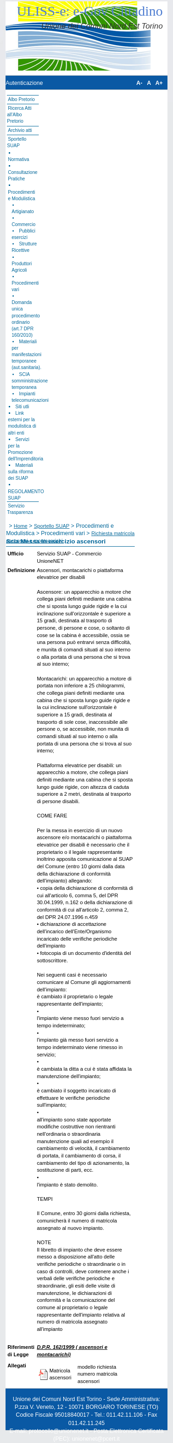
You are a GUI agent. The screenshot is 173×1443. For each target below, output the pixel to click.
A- (140, 83)
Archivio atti (20, 130)
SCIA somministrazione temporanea (30, 381)
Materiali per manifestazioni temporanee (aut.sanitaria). (26, 354)
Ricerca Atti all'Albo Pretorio (19, 115)
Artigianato (23, 211)
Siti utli (22, 406)
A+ (159, 83)
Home (21, 526)
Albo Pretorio (21, 99)
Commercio (24, 224)
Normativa (18, 159)
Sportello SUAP (51, 526)
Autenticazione (24, 83)
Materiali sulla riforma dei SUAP (20, 472)
